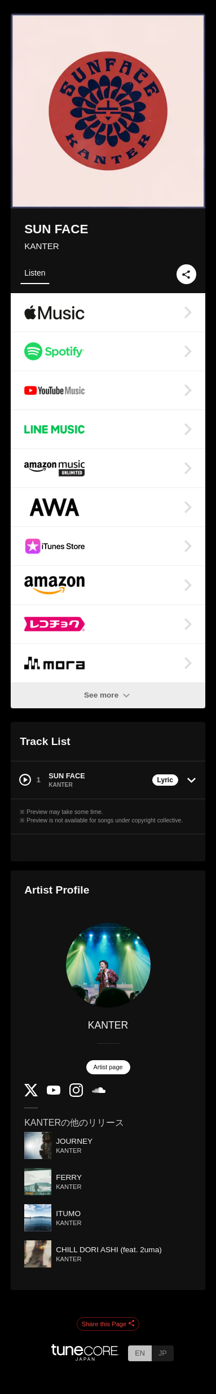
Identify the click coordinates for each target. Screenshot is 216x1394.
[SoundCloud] (98, 1090)
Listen (34, 272)
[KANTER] (108, 965)
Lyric (165, 780)
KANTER (41, 246)
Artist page (108, 1067)
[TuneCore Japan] (85, 1357)
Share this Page (108, 1324)
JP (162, 1353)
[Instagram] (76, 1094)
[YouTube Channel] (53, 1092)
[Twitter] (31, 1094)
